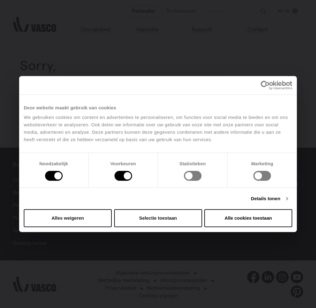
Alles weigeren (68, 218)
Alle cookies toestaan (248, 218)
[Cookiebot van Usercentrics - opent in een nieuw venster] (265, 85)
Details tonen (265, 198)
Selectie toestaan (158, 218)
